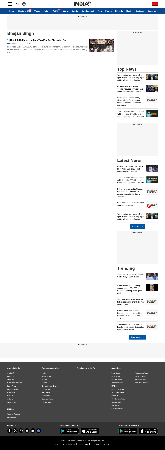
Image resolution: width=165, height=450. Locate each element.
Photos (108, 11)
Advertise (10, 379)
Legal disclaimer (69, 444)
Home (11, 11)
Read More (137, 337)
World (65, 11)
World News (46, 376)
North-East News (117, 389)
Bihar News (115, 373)
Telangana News (141, 379)
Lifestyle (119, 11)
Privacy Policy (83, 444)
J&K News (115, 405)
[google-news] (38, 430)
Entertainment (87, 11)
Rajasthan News (140, 376)
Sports (75, 11)
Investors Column (13, 389)
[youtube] (27, 430)
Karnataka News (117, 409)
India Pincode (12, 417)
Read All (137, 226)
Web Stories (11, 402)
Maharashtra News (141, 373)
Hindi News (11, 392)
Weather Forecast (13, 414)
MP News (114, 386)
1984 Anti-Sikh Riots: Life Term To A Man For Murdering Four (37, 40)
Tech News (46, 392)
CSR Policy (95, 444)
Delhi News (115, 376)
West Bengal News (141, 383)
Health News (46, 402)
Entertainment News (49, 386)
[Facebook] (9, 430)
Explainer (152, 11)
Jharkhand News (117, 383)
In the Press (11, 386)
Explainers (46, 396)
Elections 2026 (24, 11)
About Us (10, 376)
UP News (114, 396)
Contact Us (11, 373)
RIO (103, 444)
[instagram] (21, 430)
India (46, 11)
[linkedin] (32, 430)
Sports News (46, 389)
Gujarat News (116, 402)
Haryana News (116, 379)
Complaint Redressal (14, 383)
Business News (47, 399)
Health (129, 11)
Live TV (10, 396)
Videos (37, 11)
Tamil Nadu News (117, 392)
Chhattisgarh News (118, 399)
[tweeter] (15, 430)
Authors (10, 399)
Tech (100, 11)
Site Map (57, 444)
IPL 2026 (55, 11)
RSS (109, 444)
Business (140, 11)
